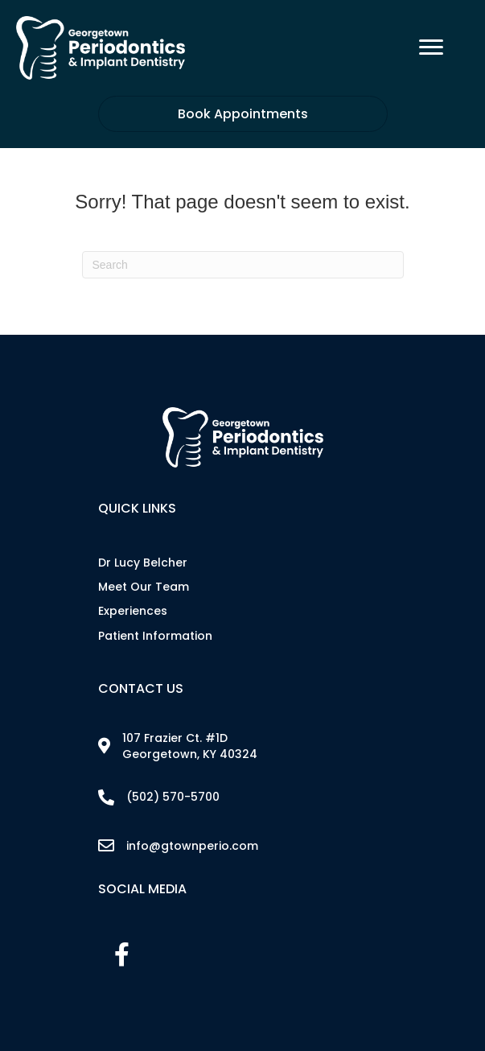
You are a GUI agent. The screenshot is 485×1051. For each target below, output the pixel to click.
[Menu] (431, 47)
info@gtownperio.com (192, 846)
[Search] (243, 264)
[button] (122, 954)
